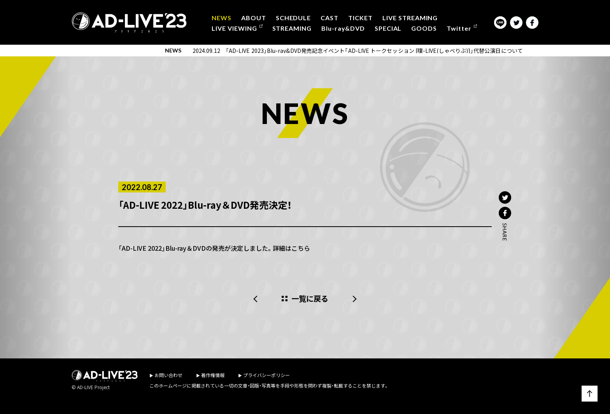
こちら (300, 248)
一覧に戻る (310, 298)
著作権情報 (212, 375)
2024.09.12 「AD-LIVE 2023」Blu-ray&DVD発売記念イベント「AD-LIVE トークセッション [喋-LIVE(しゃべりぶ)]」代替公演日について (358, 50)
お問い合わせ (168, 375)
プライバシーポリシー (266, 375)
